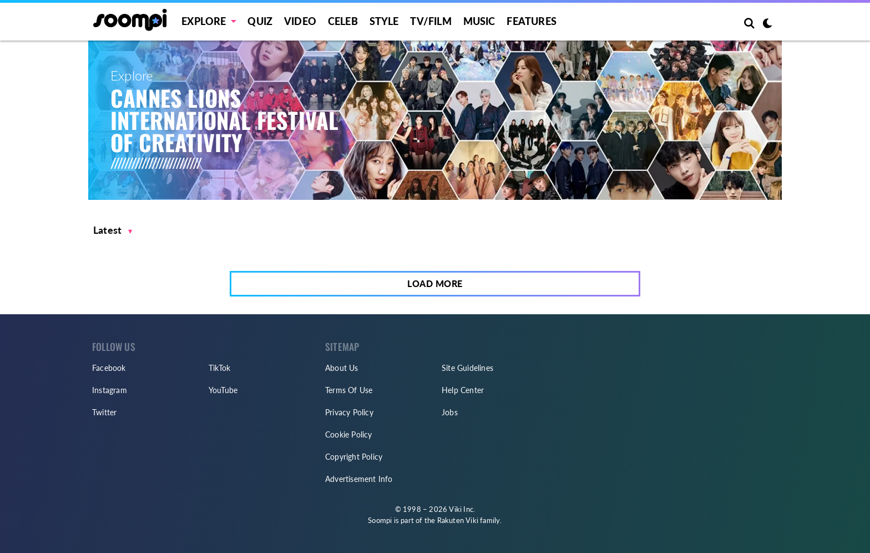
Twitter (104, 412)
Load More (435, 283)
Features (532, 21)
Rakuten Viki (457, 520)
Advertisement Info (359, 479)
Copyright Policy (353, 456)
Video (300, 21)
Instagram (109, 390)
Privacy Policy (349, 412)
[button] (113, 230)
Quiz (259, 21)
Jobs (450, 412)
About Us (341, 368)
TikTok (219, 368)
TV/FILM (430, 21)
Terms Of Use (348, 390)
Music (479, 21)
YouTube (223, 390)
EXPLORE (203, 21)
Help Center (463, 390)
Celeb (343, 21)
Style (384, 21)
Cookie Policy (348, 434)
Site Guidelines (467, 368)
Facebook (109, 368)
